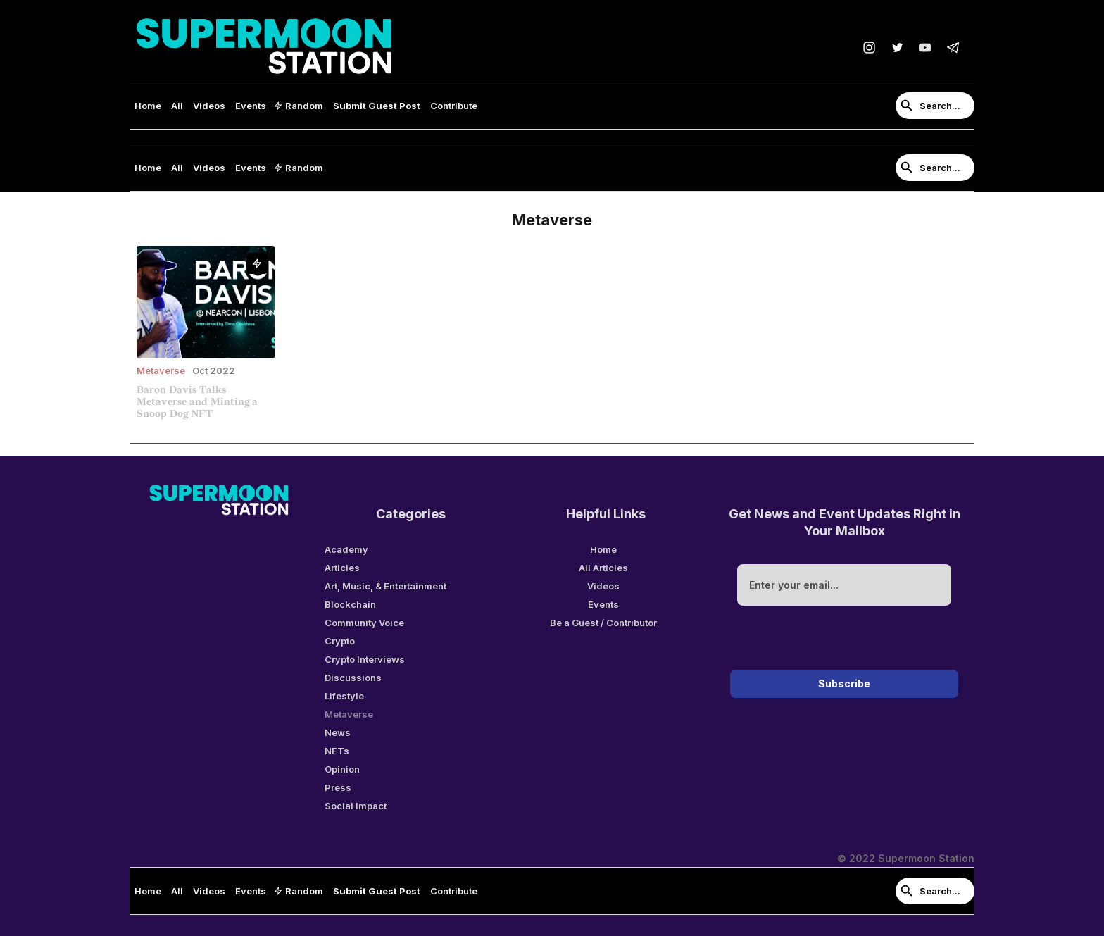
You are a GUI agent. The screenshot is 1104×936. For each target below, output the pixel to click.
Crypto (340, 641)
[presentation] (844, 640)
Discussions (353, 677)
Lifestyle (344, 695)
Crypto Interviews (365, 659)
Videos (209, 105)
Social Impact (356, 805)
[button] (299, 105)
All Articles (603, 567)
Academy (346, 549)
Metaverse (349, 714)
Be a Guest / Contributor (603, 622)
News (338, 732)
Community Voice (364, 622)
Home (147, 105)
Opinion (342, 769)
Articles (342, 567)
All (177, 105)
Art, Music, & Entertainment (385, 586)
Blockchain (350, 604)
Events (250, 105)
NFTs (337, 750)
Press (338, 787)
